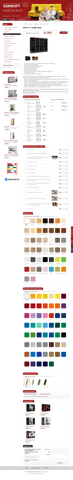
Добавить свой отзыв (45, 394)
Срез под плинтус (30, 208)
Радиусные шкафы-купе (9, 36)
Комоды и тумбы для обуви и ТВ (10, 27)
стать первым (44, 396)
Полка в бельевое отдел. (31, 165)
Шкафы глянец (7, 40)
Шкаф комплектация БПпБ (30, 107)
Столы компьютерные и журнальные (11, 59)
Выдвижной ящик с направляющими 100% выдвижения (37, 153)
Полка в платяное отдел (31, 169)
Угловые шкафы (7, 45)
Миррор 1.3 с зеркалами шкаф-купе (11, 154)
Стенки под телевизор (8, 52)
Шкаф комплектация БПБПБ (30, 131)
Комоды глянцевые (8, 29)
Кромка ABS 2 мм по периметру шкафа (34, 192)
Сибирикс (42, 473)
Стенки (5, 50)
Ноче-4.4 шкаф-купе (29, 413)
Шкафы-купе (6, 34)
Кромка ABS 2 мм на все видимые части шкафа (36, 198)
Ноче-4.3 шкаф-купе (44, 413)
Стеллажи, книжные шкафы (10, 43)
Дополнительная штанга (31, 172)
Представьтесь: (47, 449)
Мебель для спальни (8, 57)
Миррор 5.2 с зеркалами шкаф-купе (11, 112)
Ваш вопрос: (48, 454)
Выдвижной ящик (30, 149)
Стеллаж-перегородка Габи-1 (10, 98)
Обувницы (6, 31)
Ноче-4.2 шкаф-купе (29, 426)
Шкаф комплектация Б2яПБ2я (30, 123)
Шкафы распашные (8, 38)
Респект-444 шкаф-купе (30, 440)
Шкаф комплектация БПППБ (30, 140)
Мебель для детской (8, 54)
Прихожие (6, 47)
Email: (49, 452)
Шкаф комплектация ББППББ (30, 135)
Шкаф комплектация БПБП (30, 118)
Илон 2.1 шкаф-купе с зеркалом (11, 140)
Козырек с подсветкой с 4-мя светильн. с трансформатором (38, 176)
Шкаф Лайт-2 (7, 126)
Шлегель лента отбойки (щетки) (33, 187)
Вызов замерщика (8, 61)
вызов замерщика (37, 73)
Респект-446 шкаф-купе (45, 426)
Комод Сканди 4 (7, 84)
